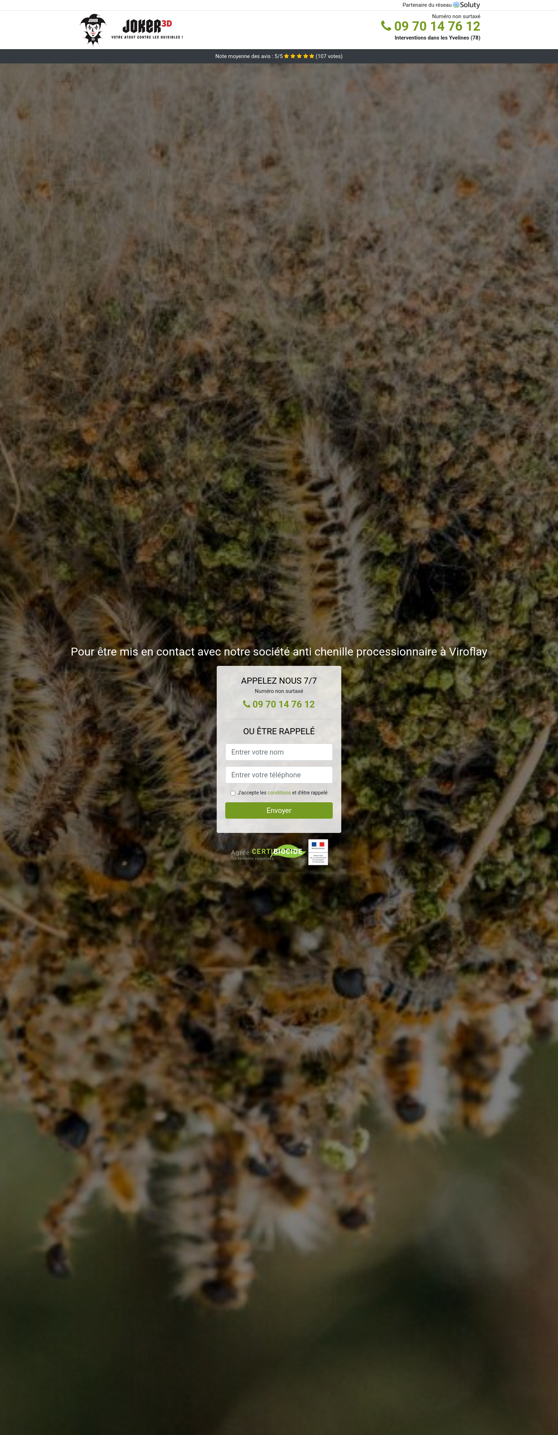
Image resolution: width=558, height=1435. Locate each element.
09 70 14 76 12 (430, 26)
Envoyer (279, 810)
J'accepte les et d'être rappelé (282, 793)
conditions (279, 793)
